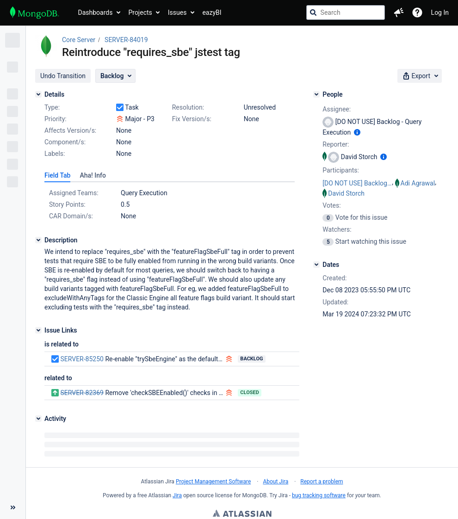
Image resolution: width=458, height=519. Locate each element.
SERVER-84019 (126, 39)
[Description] (38, 240)
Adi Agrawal (418, 183)
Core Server (78, 39)
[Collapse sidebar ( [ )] (13, 456)
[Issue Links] (38, 330)
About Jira (275, 481)
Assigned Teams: (74, 193)
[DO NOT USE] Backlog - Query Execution (357, 183)
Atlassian (242, 514)
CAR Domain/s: (71, 216)
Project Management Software (213, 481)
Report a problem (321, 481)
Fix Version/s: (191, 119)
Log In (440, 12)
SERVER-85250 (81, 359)
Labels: (54, 153)
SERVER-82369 (81, 392)
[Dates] (316, 264)
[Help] (417, 12)
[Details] (38, 94)
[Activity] (38, 418)
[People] (316, 94)
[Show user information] (357, 132)
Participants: (340, 170)
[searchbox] (345, 12)
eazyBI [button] (211, 12)
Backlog (251, 359)
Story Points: (67, 204)
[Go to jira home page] (34, 12)
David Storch (346, 193)
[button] (398, 12)
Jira (177, 495)
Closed (249, 392)
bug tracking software (319, 495)
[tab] (57, 175)
